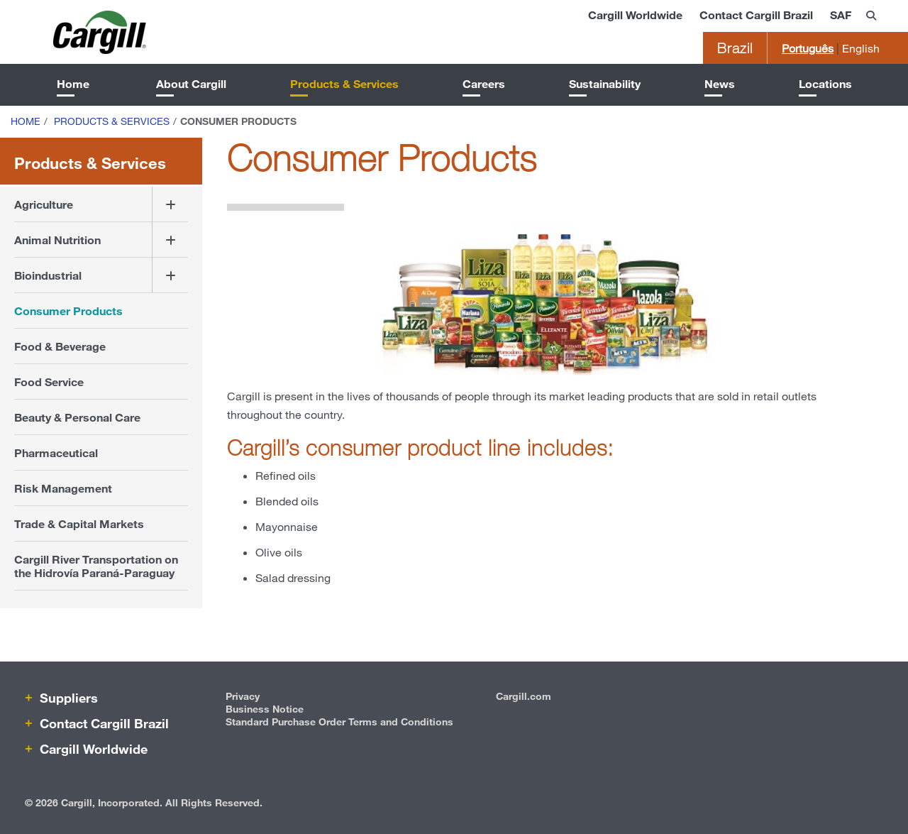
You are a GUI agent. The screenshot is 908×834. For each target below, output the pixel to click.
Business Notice (265, 709)
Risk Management (63, 488)
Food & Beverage (60, 346)
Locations (825, 83)
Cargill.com (523, 696)
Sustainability (605, 83)
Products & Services (344, 83)
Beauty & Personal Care (77, 417)
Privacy (243, 696)
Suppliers (67, 698)
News (719, 83)
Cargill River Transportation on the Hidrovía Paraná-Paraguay (96, 565)
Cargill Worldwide (635, 14)
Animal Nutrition (57, 239)
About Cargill (191, 83)
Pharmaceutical (56, 452)
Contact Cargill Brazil (756, 14)
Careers (484, 83)
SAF (840, 14)
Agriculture (43, 204)
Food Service (49, 381)
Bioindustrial (48, 275)
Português (808, 48)
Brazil (735, 48)
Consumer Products (68, 310)
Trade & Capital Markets (79, 523)
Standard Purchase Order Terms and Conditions (339, 721)
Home (73, 83)
